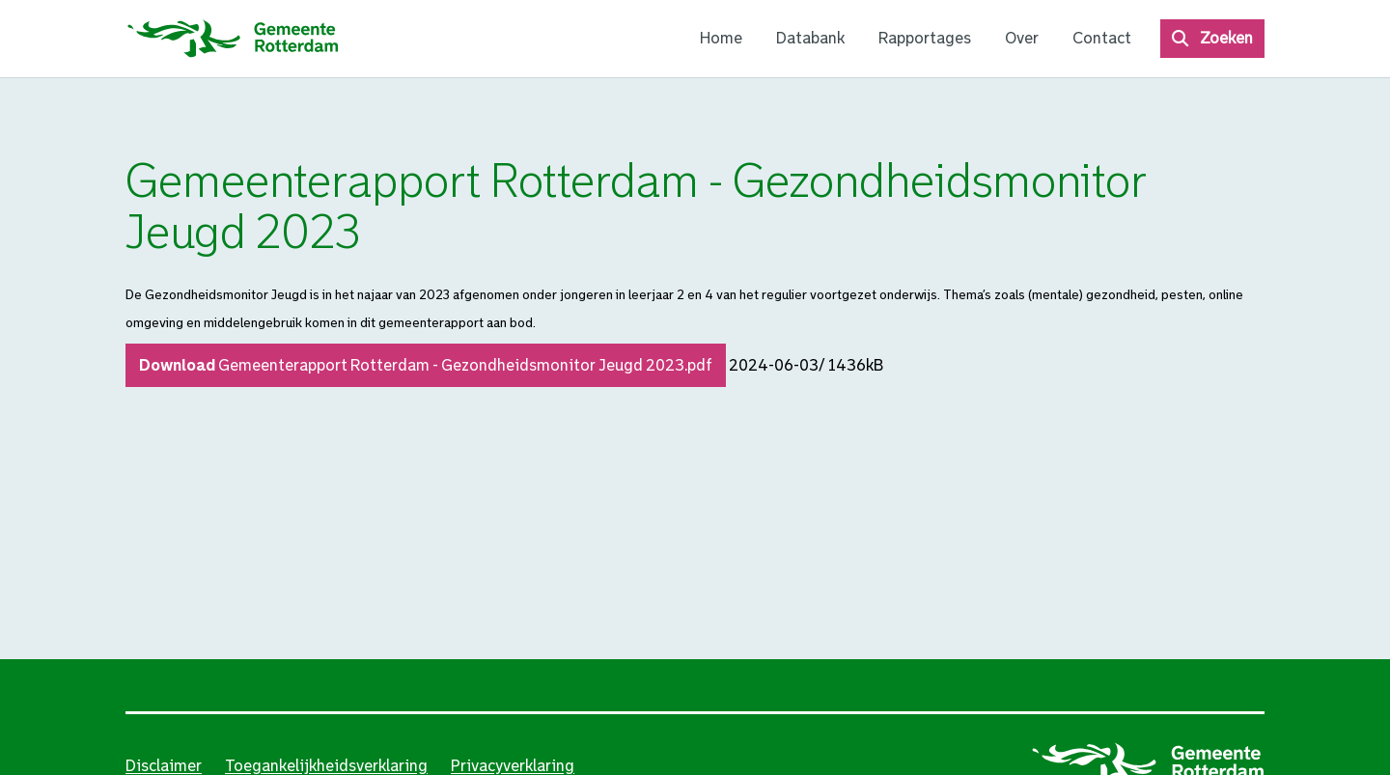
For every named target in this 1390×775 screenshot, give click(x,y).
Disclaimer (163, 766)
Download (425, 365)
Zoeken (1226, 38)
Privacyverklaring (512, 766)
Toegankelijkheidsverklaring (326, 766)
